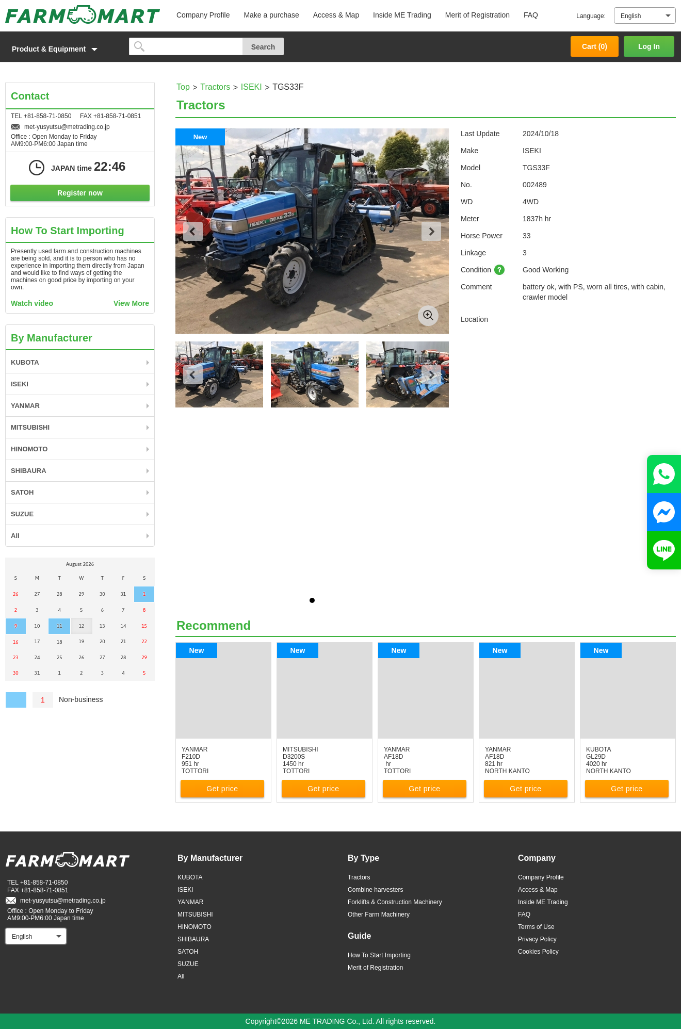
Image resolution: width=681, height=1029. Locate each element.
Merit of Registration (477, 15)
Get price (222, 789)
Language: (591, 16)
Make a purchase (271, 15)
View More (131, 303)
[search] (185, 46)
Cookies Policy (538, 951)
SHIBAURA (28, 471)
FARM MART (82, 14)
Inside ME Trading (402, 15)
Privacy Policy (537, 939)
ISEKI (251, 87)
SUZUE (22, 514)
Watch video (32, 303)
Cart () (594, 46)
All (15, 536)
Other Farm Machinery (379, 914)
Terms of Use (536, 926)
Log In (649, 46)
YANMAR (25, 406)
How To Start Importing (379, 955)
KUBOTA (25, 362)
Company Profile (203, 15)
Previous (193, 231)
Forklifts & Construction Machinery (395, 902)
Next (431, 231)
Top (183, 87)
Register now (80, 193)
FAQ (531, 15)
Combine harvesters (375, 889)
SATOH (22, 492)
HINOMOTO (29, 449)
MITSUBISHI (30, 427)
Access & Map (336, 15)
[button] (62, 49)
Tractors (215, 87)
